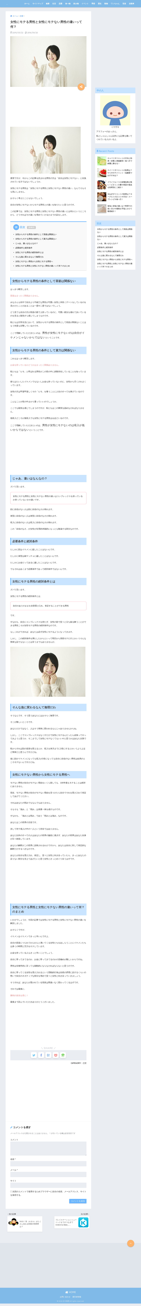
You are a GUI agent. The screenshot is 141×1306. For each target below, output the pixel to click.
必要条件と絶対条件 (23, 248)
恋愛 (60, 4)
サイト (13, 1182)
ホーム (27, 4)
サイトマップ (37, 4)
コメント (14, 1141)
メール (14, 1171)
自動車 (131, 4)
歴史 (99, 4)
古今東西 (11, 3)
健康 (47, 4)
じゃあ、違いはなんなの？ (26, 243)
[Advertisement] (48, 107)
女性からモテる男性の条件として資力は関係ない (36, 239)
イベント (85, 4)
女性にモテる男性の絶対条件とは (29, 252)
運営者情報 (76, 1299)
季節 (93, 4)
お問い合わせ (65, 1299)
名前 (13, 1161)
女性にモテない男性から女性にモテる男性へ (34, 261)
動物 (106, 4)
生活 (54, 4)
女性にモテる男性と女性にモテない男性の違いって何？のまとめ (42, 266)
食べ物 (67, 4)
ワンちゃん (115, 4)
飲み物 (76, 4)
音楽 (124, 4)
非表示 (31, 227)
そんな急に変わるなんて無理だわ (29, 257)
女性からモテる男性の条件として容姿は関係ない (36, 234)
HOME (70, 1294)
